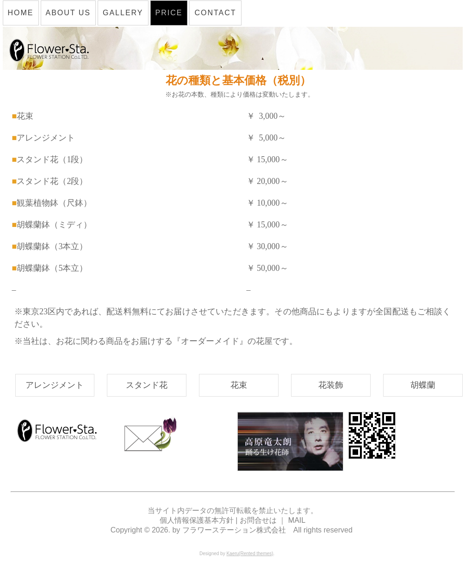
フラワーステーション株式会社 (234, 530)
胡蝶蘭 (422, 385)
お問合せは (258, 520)
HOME (21, 13)
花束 (238, 385)
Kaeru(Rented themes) (249, 553)
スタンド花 (146, 385)
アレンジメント (54, 385)
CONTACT (215, 13)
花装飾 (330, 385)
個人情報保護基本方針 (198, 520)
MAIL (296, 520)
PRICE (169, 13)
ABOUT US (68, 13)
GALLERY (123, 13)
